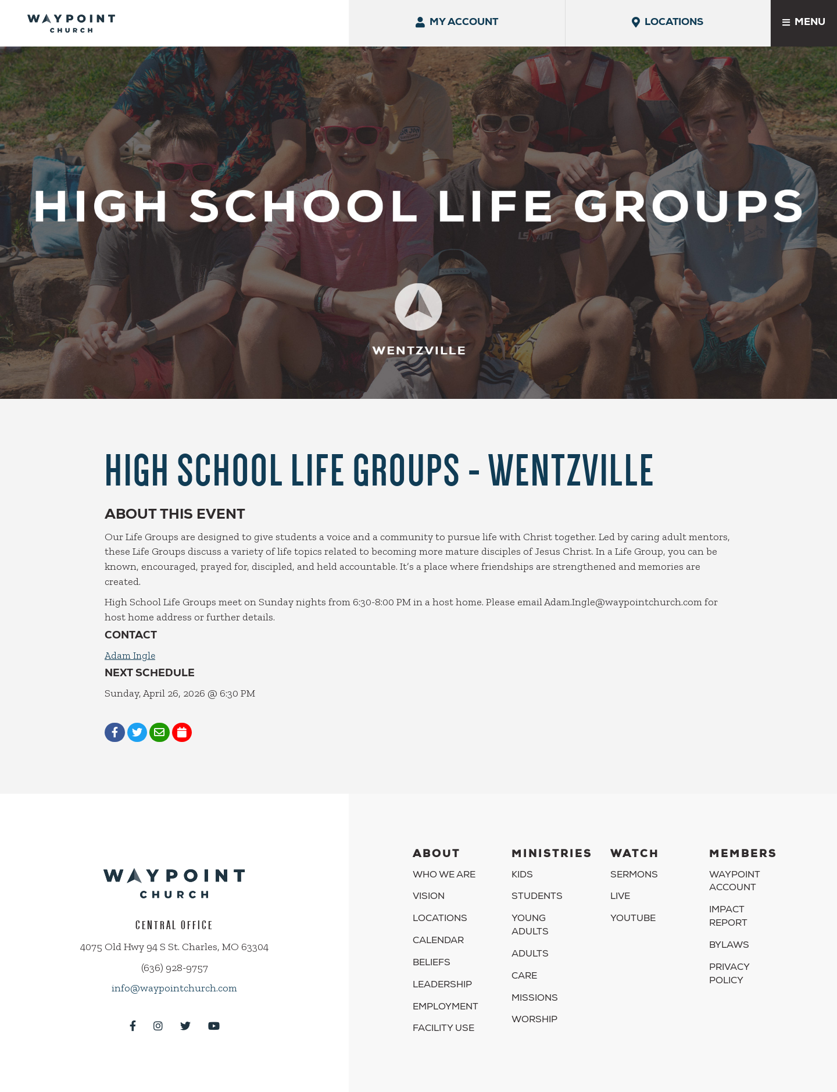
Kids (522, 858)
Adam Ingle (130, 637)
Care (524, 960)
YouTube (633, 902)
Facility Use (443, 1012)
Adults (530, 938)
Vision (429, 880)
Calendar (438, 924)
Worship (534, 1003)
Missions (535, 981)
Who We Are (444, 858)
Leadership (442, 968)
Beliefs (431, 946)
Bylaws (729, 929)
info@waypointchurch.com (174, 971)
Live (620, 880)
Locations (440, 902)
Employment (445, 990)
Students (537, 880)
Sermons (634, 858)
